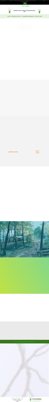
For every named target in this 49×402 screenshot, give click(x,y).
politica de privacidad (39, 0)
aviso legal (46, 0)
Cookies (23, 397)
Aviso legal (12, 397)
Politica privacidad (18, 397)
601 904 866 (24, 29)
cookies (8, 0)
